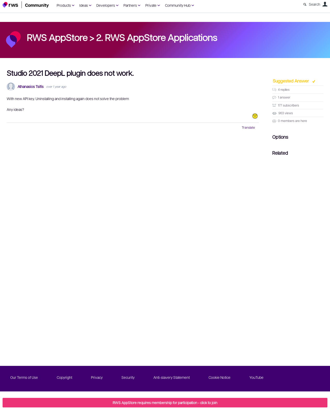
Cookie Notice (219, 377)
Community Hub (178, 5)
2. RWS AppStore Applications (156, 37)
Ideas (83, 5)
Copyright (64, 377)
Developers (105, 5)
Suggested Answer (291, 81)
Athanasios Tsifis (31, 86)
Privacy (97, 377)
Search (314, 4)
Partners (130, 5)
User (324, 4)
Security (128, 377)
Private (150, 5)
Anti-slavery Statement (171, 377)
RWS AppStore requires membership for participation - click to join (165, 402)
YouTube (256, 377)
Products (64, 5)
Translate (248, 127)
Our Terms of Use (24, 377)
